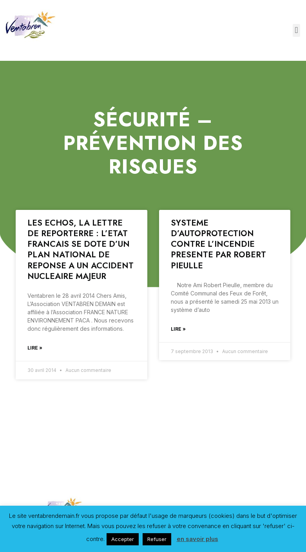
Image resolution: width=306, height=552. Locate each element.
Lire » (34, 348)
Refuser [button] (157, 539)
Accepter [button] (122, 539)
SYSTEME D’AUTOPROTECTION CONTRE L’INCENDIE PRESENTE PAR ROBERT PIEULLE (218, 244)
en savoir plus (197, 539)
